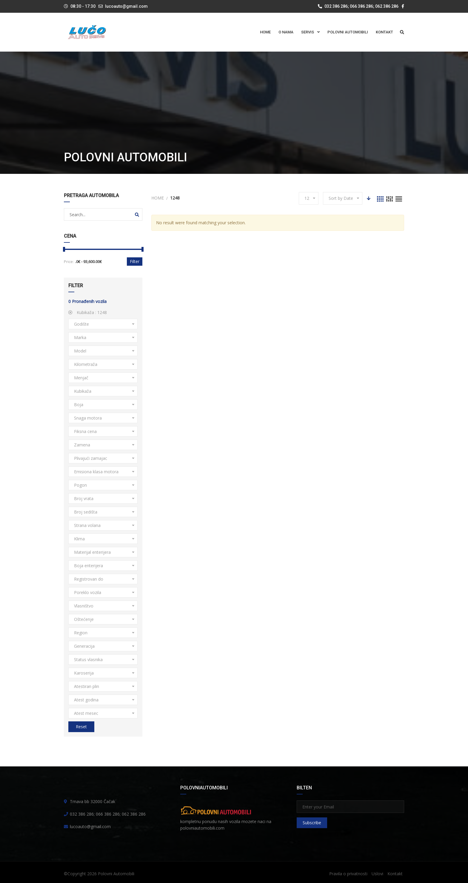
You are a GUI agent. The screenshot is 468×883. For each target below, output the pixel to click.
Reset (81, 726)
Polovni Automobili (116, 873)
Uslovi (377, 873)
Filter (134, 261)
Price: (69, 261)
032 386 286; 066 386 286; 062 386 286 (358, 6)
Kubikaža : (87, 312)
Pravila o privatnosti (348, 873)
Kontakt (395, 873)
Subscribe (312, 822)
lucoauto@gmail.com (126, 6)
